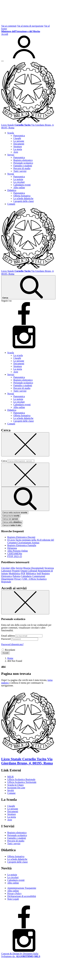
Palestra (16, 576)
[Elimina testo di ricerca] (25, 475)
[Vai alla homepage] (28, 122)
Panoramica (19, 135)
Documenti (18, 143)
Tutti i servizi (19, 171)
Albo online (19, 187)
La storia (17, 149)
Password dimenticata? (12, 644)
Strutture (17, 146)
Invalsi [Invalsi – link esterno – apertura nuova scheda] (10, 790)
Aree (15, 152)
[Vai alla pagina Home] (10, 658)
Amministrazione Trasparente (21, 888)
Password (5, 639)
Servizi (19, 568)
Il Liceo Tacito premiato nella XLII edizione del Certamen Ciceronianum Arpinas (30, 541)
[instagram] (24, 347)
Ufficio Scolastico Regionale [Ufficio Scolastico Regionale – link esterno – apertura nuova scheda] (21, 779)
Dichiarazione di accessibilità (21, 896)
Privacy (18, 579)
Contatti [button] (11, 204)
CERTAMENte (14, 553)
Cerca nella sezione (14, 512)
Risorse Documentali (33, 568)
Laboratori (6, 570)
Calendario (26, 576)
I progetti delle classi (23, 201)
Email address (8, 635)
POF (23, 573)
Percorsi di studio (21, 168)
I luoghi (17, 138)
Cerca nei (10, 519)
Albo (12, 568)
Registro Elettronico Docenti (21, 537)
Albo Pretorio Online (17, 551)
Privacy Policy (14, 893)
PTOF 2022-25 (14, 556)
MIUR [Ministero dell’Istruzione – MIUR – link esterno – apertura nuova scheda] (10, 776)
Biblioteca (31, 573)
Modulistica (14, 573)
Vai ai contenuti (8, 26)
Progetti (16, 570)
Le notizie (18, 179)
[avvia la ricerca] (25, 499)
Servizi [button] (10, 154)
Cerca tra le (10, 516)
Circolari (5, 568)
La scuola (18, 355)
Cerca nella (12, 522)
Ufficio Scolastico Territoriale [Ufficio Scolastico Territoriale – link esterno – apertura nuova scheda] (21, 782)
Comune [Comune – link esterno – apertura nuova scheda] (11, 793)
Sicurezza (49, 568)
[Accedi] (28, 46)
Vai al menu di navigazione (30, 26)
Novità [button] (10, 174)
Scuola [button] (10, 133)
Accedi (5, 653)
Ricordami (10, 650)
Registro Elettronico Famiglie (21, 545)
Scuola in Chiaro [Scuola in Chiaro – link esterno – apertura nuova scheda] (15, 785)
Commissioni (38, 576)
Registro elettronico (23, 160)
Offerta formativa (21, 195)
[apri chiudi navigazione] (2, 61)
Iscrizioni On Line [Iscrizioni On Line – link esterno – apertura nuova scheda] (16, 787)
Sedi (39, 573)
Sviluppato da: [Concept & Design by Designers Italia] (20, 956)
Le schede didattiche (23, 198)
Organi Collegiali (28, 570)
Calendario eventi (22, 184)
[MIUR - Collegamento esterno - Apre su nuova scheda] (20, 31)
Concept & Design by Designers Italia (19, 953)
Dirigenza (12, 548)
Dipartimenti (7, 579)
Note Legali (13, 899)
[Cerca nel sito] (28, 287)
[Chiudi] (25, 444)
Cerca (4, 461)
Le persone (18, 141)
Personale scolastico (23, 163)
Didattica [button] (11, 190)
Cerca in (11, 525)
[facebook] (24, 324)
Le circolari (19, 182)
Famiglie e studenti (22, 165)
